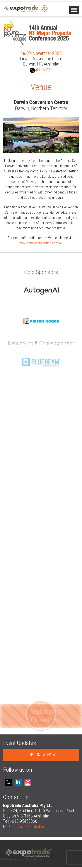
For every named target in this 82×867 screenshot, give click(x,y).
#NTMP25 (41, 70)
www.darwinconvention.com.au (41, 243)
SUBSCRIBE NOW (41, 754)
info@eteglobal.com (31, 826)
